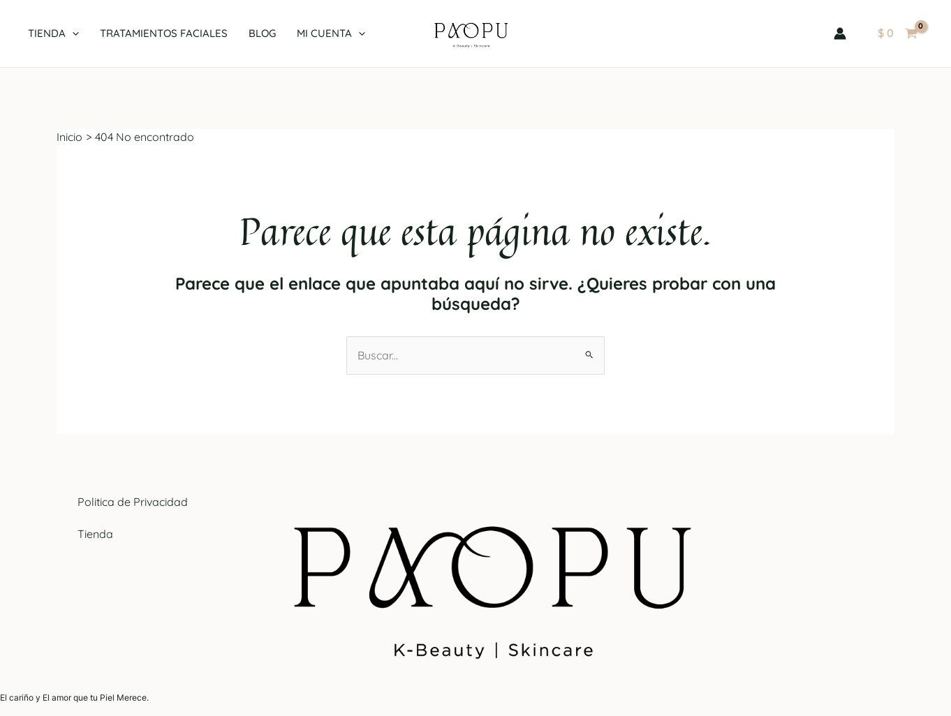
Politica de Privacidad (133, 502)
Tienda (53, 33)
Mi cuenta (331, 33)
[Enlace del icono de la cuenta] (840, 33)
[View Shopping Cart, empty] (897, 33)
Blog (262, 33)
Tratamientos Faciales (164, 33)
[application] (72, 33)
